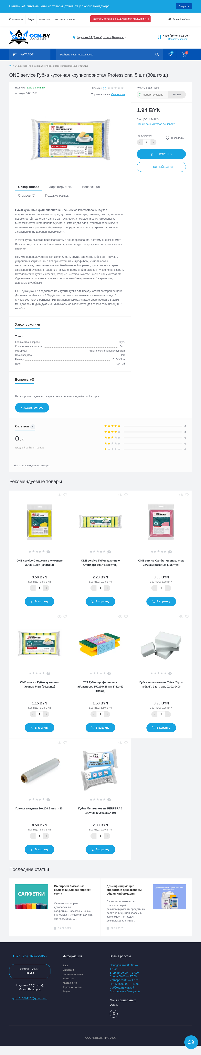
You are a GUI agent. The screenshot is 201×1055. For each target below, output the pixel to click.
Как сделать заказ (64, 19)
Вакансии (68, 969)
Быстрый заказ (161, 166)
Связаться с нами (29, 971)
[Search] (157, 54)
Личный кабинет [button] (180, 19)
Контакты (44, 19)
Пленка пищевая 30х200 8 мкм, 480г (40, 808)
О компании (16, 19)
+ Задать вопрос (32, 407)
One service (118, 94)
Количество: (145, 135)
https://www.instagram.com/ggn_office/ (114, 1013)
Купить (177, 94)
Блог (65, 965)
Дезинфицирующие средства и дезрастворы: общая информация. (125, 890)
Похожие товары (57, 195)
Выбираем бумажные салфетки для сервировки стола (72, 890)
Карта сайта (70, 982)
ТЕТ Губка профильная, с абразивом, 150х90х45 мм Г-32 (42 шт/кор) (100, 686)
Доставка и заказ (73, 974)
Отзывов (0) (26, 195)
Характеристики (60, 187)
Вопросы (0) (91, 187)
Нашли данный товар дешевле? (156, 123)
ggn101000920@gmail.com (29, 998)
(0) (104, 88)
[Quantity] (39, 588)
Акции (31, 19)
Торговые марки (72, 987)
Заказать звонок (177, 39)
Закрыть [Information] (184, 6)
